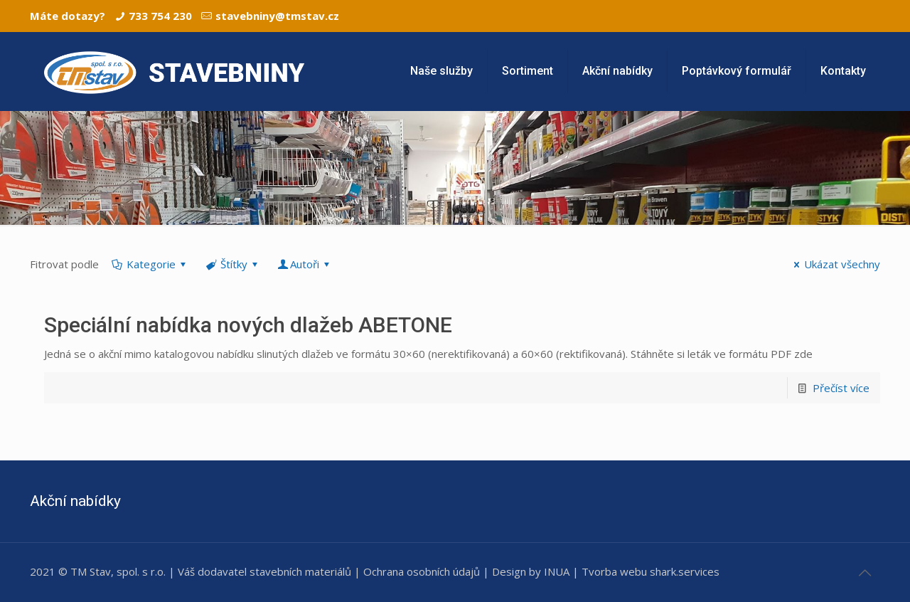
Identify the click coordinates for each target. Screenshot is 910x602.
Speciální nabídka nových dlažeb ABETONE (248, 324)
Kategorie (150, 264)
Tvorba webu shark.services (650, 571)
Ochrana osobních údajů (421, 571)
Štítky (232, 264)
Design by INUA (530, 571)
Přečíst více (841, 388)
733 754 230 (160, 16)
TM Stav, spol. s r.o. (118, 571)
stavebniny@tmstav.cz (277, 16)
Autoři (304, 264)
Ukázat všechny (834, 264)
